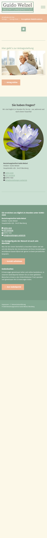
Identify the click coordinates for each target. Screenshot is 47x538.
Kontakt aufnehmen (14, 261)
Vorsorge (4, 19)
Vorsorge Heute (14, 19)
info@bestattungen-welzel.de (16, 180)
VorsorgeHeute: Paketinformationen (31, 19)
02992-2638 (9, 173)
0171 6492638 (10, 175)
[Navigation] (42, 7)
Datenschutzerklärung (19, 304)
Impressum (5, 304)
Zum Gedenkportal (14, 287)
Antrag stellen (12, 82)
